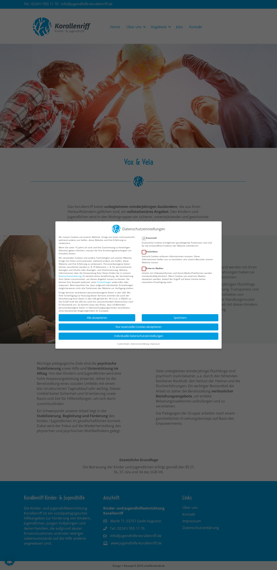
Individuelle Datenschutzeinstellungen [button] (138, 333)
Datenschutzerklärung (70, 272)
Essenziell (150, 234)
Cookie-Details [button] (123, 341)
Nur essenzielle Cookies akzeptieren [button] (138, 324)
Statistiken (151, 248)
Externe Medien (154, 265)
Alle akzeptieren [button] (97, 314)
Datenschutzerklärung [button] (140, 341)
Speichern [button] (180, 314)
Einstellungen (104, 278)
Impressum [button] (155, 341)
